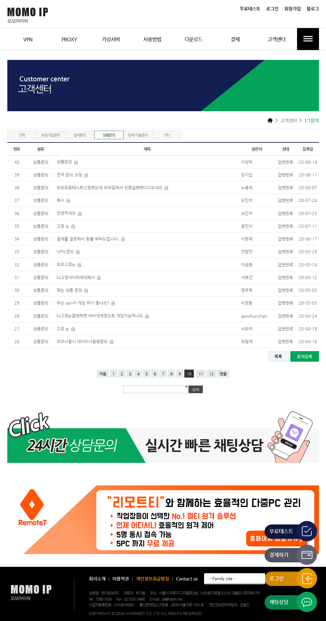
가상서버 (111, 39)
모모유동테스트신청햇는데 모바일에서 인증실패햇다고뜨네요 (110, 187)
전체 (22, 135)
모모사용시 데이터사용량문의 (83, 341)
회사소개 (97, 578)
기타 (167, 135)
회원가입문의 (50, 135)
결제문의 (80, 135)
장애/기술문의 (138, 135)
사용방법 (152, 39)
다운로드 (193, 39)
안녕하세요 (67, 213)
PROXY (69, 39)
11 (201, 374)
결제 (234, 39)
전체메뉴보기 (308, 39)
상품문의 (109, 135)
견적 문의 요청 (70, 174)
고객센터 (276, 39)
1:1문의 (311, 120)
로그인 (272, 8)
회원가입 (292, 8)
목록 (278, 356)
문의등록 (304, 356)
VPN (27, 39)
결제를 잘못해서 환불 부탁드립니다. (88, 238)
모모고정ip (67, 264)
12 (211, 374)
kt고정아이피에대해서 (76, 277)
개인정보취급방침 (152, 578)
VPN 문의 (66, 251)
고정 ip (63, 226)
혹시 (61, 200)
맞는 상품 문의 (70, 290)
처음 (102, 374)
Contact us (187, 578)
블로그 (313, 8)
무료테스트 (250, 8)
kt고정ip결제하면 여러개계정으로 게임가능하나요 (100, 315)
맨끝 (223, 374)
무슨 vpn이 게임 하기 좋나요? (83, 302)
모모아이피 (31, 593)
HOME (270, 120)
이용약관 (120, 578)
